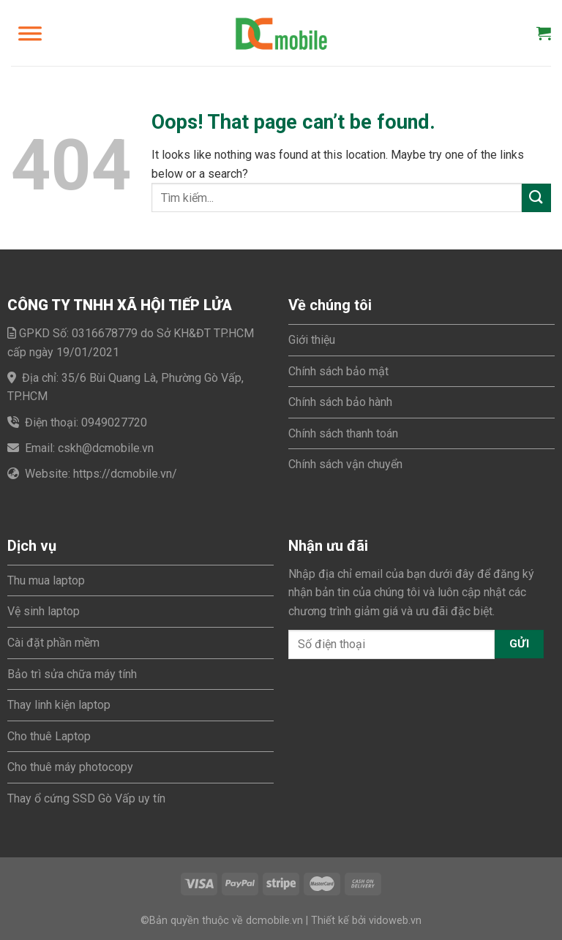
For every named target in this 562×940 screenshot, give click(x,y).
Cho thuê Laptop (49, 736)
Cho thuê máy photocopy (70, 767)
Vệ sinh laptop (43, 611)
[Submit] (536, 198)
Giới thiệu (311, 340)
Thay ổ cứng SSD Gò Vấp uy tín (86, 798)
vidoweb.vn (395, 920)
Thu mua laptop (46, 580)
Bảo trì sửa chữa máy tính (72, 674)
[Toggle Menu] (30, 33)
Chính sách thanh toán (343, 433)
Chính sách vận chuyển (345, 464)
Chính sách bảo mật (338, 371)
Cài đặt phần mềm (53, 643)
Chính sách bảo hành (340, 402)
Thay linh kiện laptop (58, 705)
